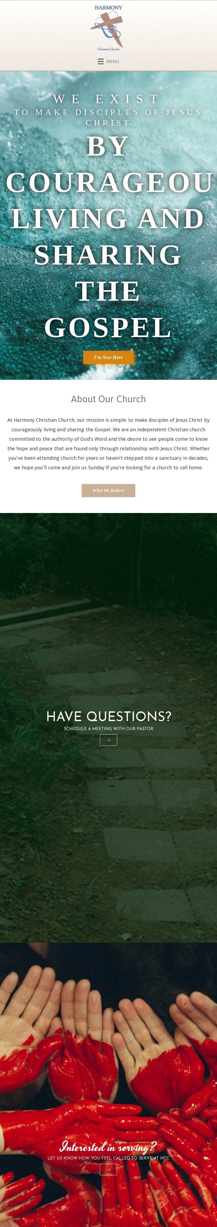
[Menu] (108, 60)
